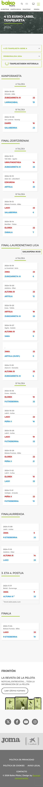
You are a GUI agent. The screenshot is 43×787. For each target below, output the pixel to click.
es (26, 4)
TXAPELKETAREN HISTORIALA (22, 64)
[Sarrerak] (32, 3)
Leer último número (14, 690)
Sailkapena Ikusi (31, 252)
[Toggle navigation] (38, 4)
